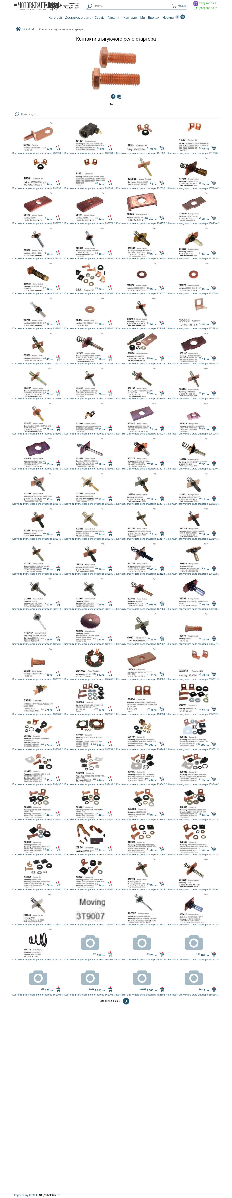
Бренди (153, 17)
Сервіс (99, 17)
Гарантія (114, 17)
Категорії (55, 17)
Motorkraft (25, 29)
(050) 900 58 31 (205, 3)
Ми (142, 17)
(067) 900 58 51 (205, 8)
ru (177, 17)
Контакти (130, 17)
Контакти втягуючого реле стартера (116, 39)
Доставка (78, 17)
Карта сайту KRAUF (25, 1195)
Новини (168, 17)
